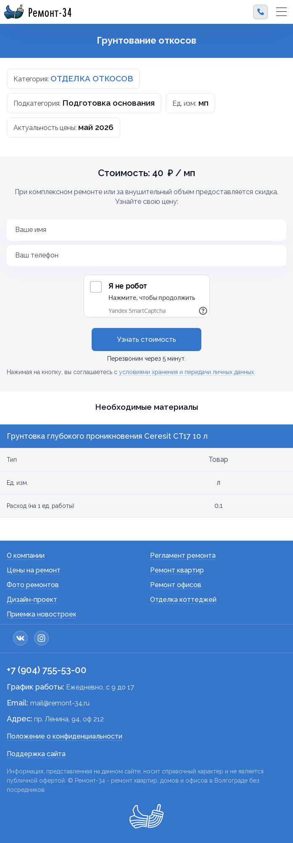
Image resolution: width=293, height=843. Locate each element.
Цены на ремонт (34, 570)
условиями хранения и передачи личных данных (186, 372)
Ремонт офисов (175, 585)
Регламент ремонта (183, 555)
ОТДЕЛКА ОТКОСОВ (91, 78)
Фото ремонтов (33, 585)
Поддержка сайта (36, 754)
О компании (26, 555)
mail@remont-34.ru (60, 703)
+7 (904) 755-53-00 (47, 669)
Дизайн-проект (32, 600)
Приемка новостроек (42, 614)
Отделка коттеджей (183, 600)
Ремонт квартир (177, 570)
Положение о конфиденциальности (64, 736)
